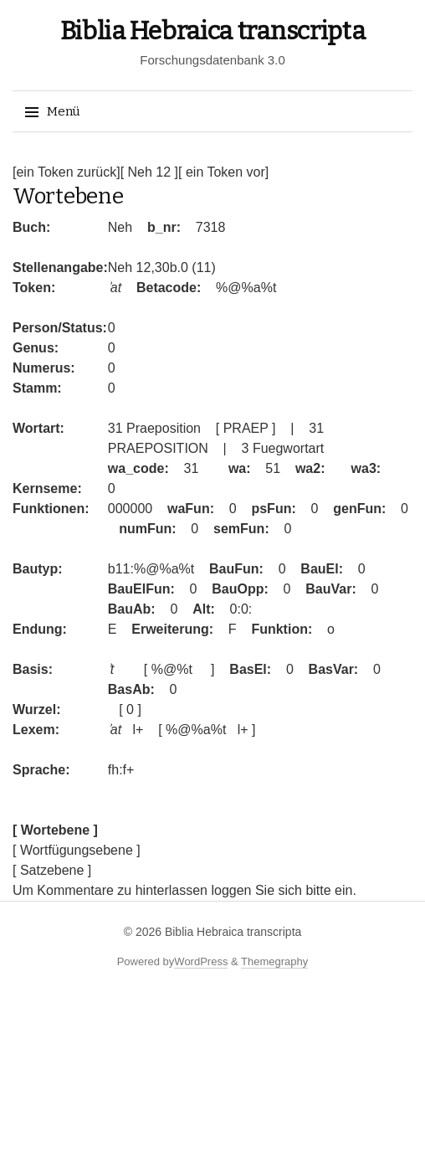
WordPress (201, 961)
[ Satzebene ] (52, 870)
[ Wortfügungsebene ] (77, 850)
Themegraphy (274, 961)
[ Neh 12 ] (149, 172)
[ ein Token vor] (223, 172)
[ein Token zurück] (66, 172)
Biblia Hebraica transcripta (213, 31)
